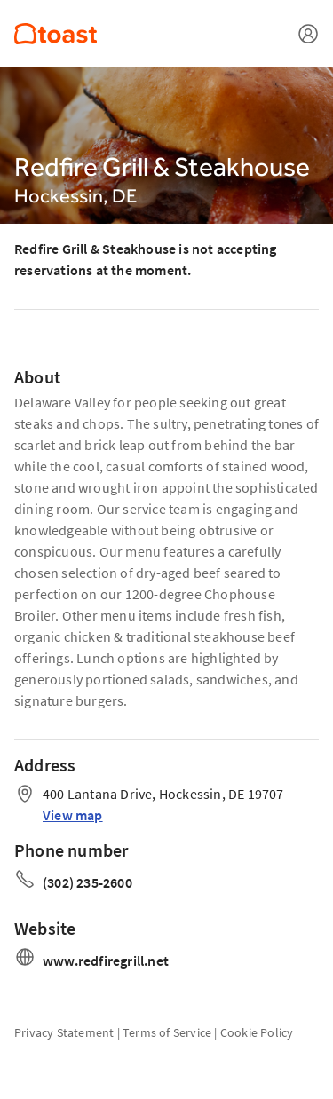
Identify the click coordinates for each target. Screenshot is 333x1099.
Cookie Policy (257, 1032)
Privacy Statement (64, 1032)
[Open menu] (308, 33)
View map (73, 815)
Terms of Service (167, 1032)
